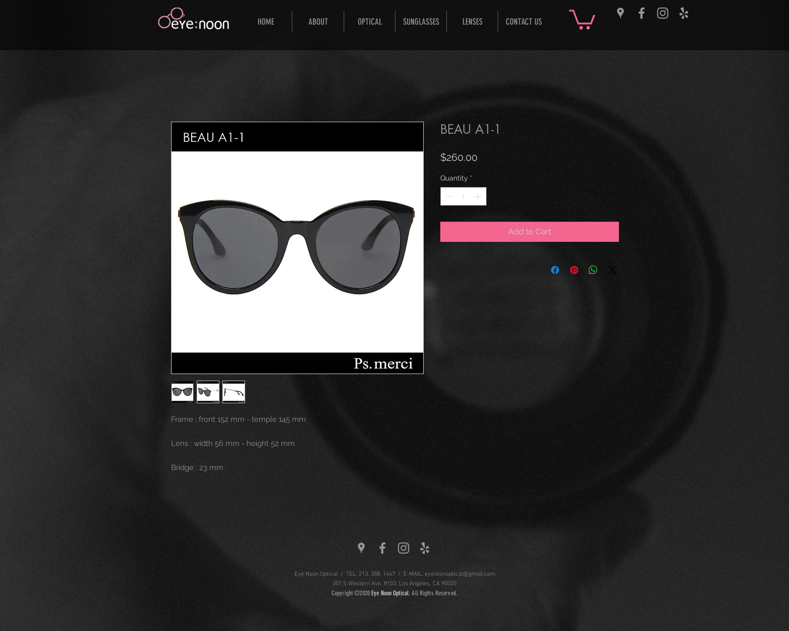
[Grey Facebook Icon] (641, 13)
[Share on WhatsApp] (593, 270)
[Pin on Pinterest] (574, 270)
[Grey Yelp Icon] (683, 13)
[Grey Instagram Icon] (662, 13)
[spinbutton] (463, 196)
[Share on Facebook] (555, 270)
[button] (582, 19)
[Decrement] (448, 196)
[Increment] (478, 196)
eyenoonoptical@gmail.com (460, 574)
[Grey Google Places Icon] (620, 13)
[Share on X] (612, 270)
